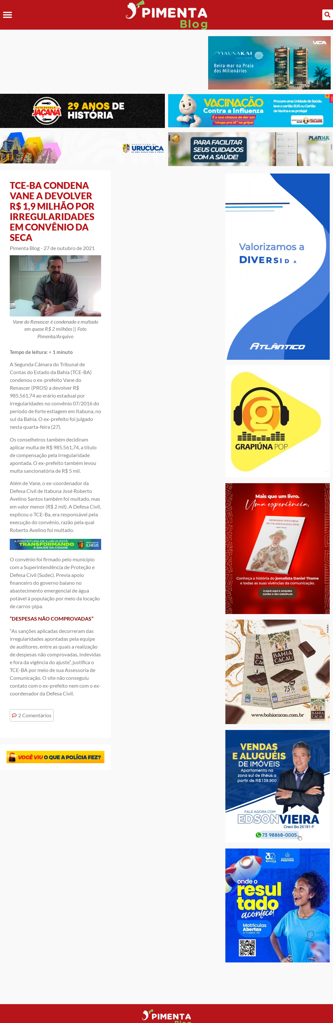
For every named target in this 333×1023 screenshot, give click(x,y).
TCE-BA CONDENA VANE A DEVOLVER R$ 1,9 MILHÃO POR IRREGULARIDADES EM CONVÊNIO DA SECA (52, 211)
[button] (7, 14)
